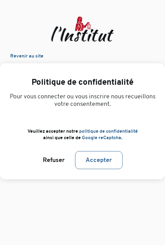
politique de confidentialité (108, 131)
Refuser (54, 160)
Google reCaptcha (101, 137)
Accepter (99, 160)
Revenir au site (26, 56)
